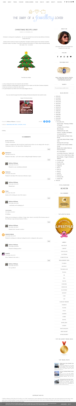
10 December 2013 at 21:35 (13, 203)
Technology (64, 269)
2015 (57, 116)
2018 (57, 110)
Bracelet (64, 245)
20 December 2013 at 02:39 (10, 235)
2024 (57, 99)
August (58, 165)
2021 (57, 105)
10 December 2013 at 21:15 (10, 192)
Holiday (64, 266)
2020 (57, 107)
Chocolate (64, 251)
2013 (57, 120)
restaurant (64, 331)
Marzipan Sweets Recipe (63, 142)
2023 (57, 101)
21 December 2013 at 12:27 (13, 265)
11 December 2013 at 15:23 (10, 211)
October (59, 162)
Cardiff (64, 248)
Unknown (7, 172)
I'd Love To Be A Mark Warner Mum (65, 155)
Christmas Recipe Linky (62, 130)
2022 (57, 103)
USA (64, 278)
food (24, 124)
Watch (64, 281)
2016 (57, 114)
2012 (57, 180)
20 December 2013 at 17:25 (10, 255)
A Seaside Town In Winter (63, 127)
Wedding (64, 284)
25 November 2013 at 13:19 (13, 164)
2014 (57, 118)
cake (64, 296)
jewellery (64, 322)
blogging (64, 290)
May (58, 171)
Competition (64, 257)
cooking (19, 124)
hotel (64, 319)
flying (64, 307)
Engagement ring (64, 260)
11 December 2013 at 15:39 (13, 227)
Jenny (7, 191)
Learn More (64, 404)
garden (64, 313)
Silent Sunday (60, 129)
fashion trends (64, 301)
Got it (69, 404)
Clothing (64, 254)
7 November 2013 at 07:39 (10, 154)
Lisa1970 (7, 253)
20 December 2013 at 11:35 (13, 246)
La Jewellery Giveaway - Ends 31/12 (65, 153)
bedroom (64, 287)
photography (64, 328)
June (58, 169)
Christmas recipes (11, 124)
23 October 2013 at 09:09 (10, 142)
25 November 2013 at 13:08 (10, 173)
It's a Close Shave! (61, 151)
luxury (64, 325)
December (59, 121)
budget (64, 293)
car (64, 298)
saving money (64, 334)
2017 (57, 112)
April (58, 173)
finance (64, 304)
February (59, 176)
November (59, 160)
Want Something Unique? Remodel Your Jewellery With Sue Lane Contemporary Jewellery (64, 79)
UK (64, 275)
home (64, 316)
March (58, 175)
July (58, 167)
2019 (57, 109)
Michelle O (8, 152)
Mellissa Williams (13, 163)
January (59, 178)
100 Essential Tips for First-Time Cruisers (66, 379)
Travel (64, 272)
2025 (57, 98)
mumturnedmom (9, 234)
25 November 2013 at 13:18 (13, 184)
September (59, 164)
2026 (57, 96)
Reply (49, 149)
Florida (64, 263)
